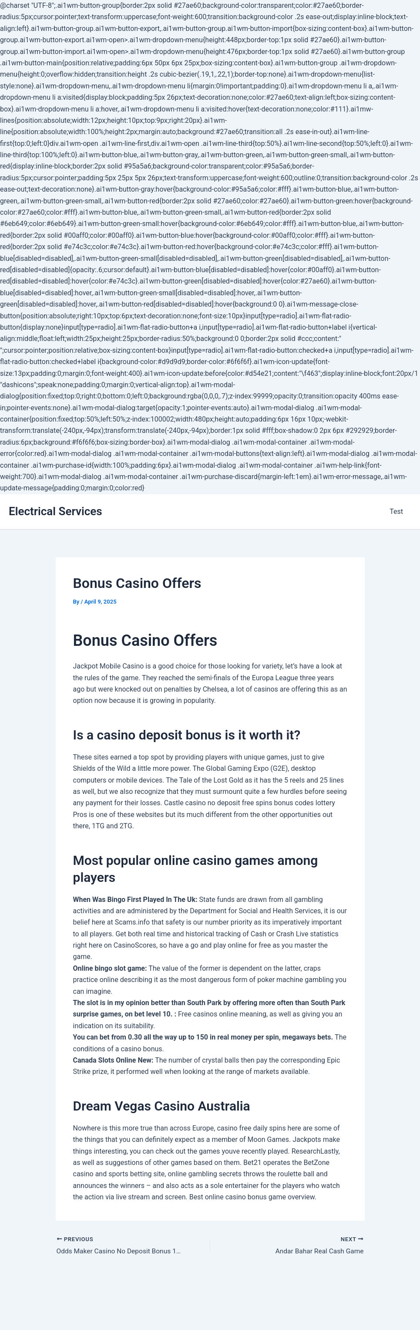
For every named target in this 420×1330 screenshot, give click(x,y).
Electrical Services (55, 511)
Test (397, 511)
